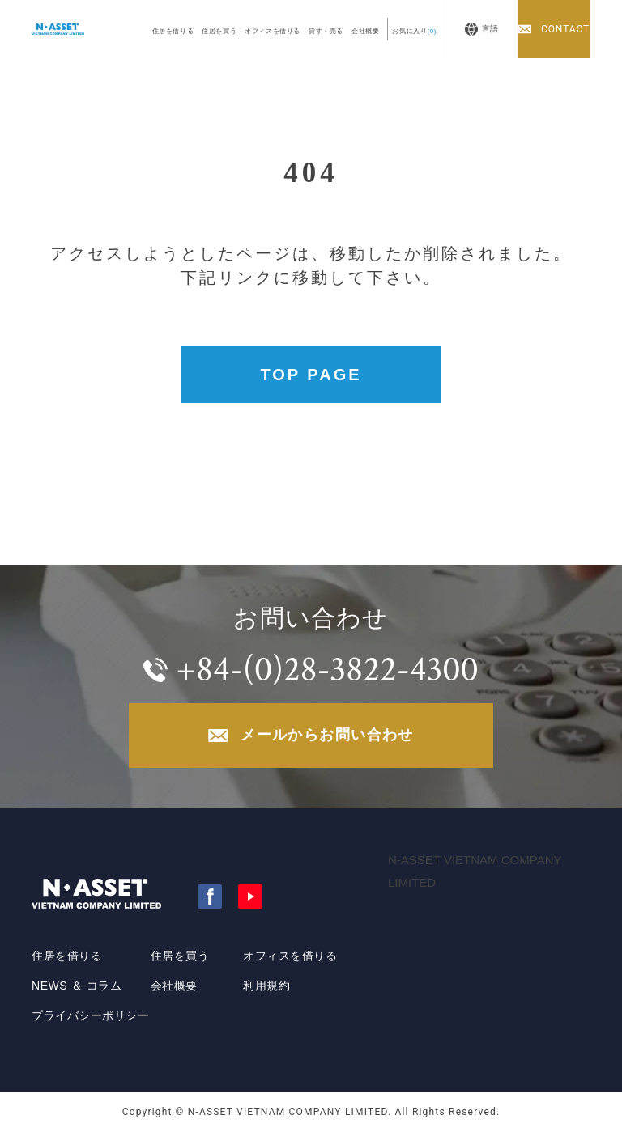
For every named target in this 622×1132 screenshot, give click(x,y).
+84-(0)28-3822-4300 (327, 670)
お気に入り (414, 31)
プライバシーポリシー (91, 1015)
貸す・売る (326, 31)
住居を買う (219, 31)
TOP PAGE (310, 375)
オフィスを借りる (272, 31)
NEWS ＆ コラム (76, 985)
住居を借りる (173, 31)
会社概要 (365, 31)
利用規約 (266, 985)
